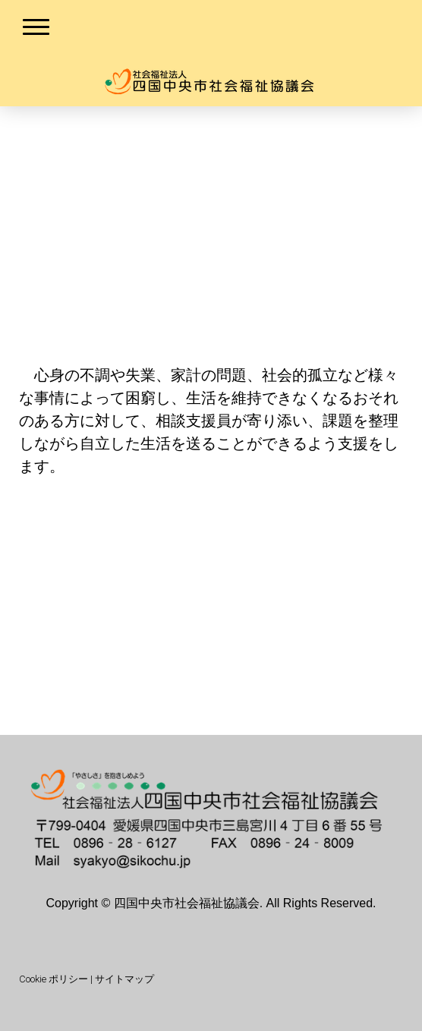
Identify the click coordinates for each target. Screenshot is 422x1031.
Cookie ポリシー (53, 979)
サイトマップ (124, 979)
